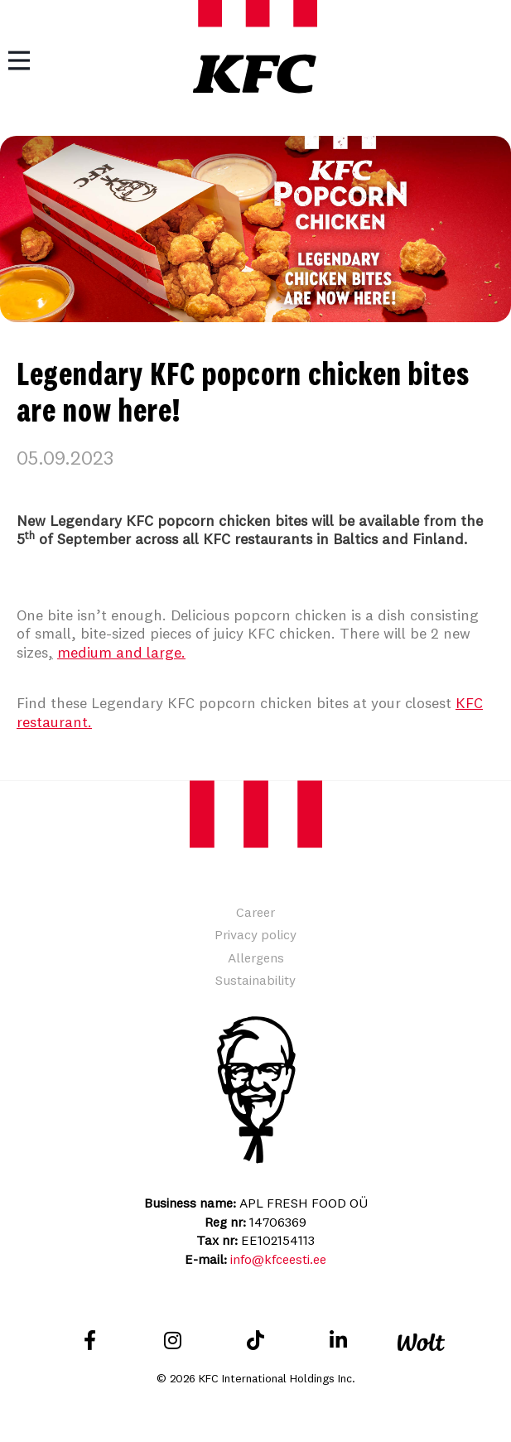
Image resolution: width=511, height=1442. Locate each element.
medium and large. (121, 652)
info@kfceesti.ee (278, 1259)
